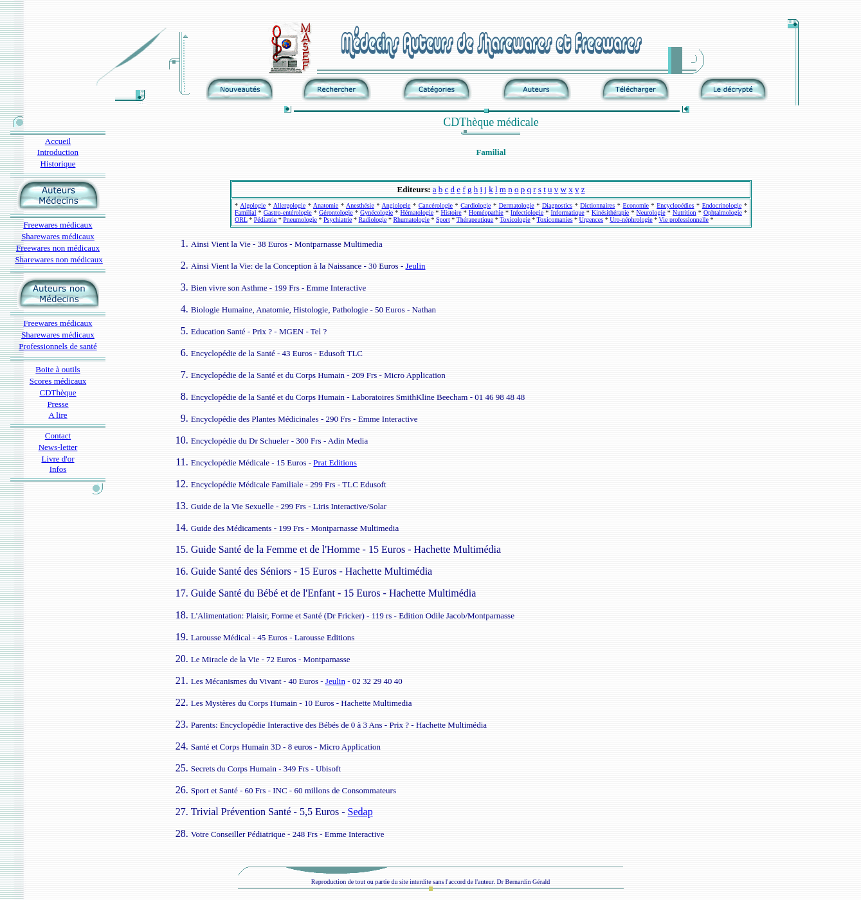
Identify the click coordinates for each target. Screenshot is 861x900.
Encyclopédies (675, 205)
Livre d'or (57, 459)
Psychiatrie (337, 219)
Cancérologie (436, 205)
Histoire (450, 212)
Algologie (253, 205)
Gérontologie (336, 212)
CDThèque (57, 392)
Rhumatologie (411, 219)
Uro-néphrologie (631, 219)
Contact (58, 435)
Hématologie (416, 212)
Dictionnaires (597, 205)
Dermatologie (516, 205)
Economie (635, 205)
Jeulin (415, 266)
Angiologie (395, 205)
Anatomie (325, 205)
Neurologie (651, 212)
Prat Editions (335, 462)
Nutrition (684, 212)
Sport (443, 219)
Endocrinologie (722, 205)
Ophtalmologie (722, 212)
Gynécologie (376, 212)
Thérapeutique (475, 219)
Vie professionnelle (684, 219)
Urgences (591, 219)
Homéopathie (486, 212)
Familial (245, 212)
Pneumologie (300, 219)
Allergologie (289, 205)
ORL (241, 219)
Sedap (360, 811)
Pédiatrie (265, 219)
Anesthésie (360, 205)
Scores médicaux (58, 381)
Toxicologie (515, 219)
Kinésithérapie (610, 212)
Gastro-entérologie (288, 212)
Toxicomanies (555, 219)
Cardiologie (475, 205)
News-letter (58, 447)
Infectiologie (527, 212)
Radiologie (373, 219)
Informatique (568, 212)
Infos (58, 469)
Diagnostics (557, 205)
